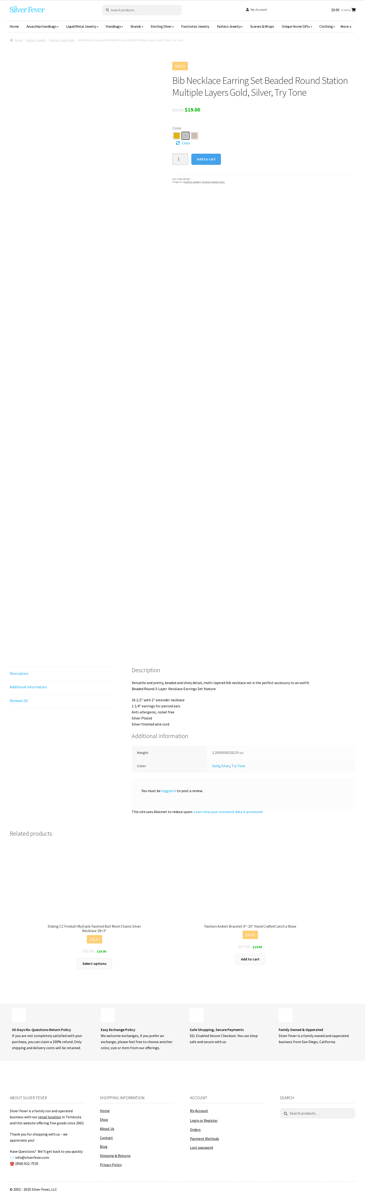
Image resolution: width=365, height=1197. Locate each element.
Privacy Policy (111, 1164)
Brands (136, 26)
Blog (104, 1146)
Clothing (326, 26)
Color (177, 128)
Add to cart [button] (250, 959)
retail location (49, 1117)
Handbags (113, 26)
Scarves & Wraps (262, 26)
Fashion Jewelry (229, 26)
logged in (168, 790)
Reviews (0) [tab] (19, 700)
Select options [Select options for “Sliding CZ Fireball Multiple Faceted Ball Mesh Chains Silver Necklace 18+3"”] (94, 963)
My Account (259, 9)
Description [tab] (19, 673)
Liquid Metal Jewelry (81, 26)
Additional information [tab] (28, 687)
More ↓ (346, 26)
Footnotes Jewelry (195, 26)
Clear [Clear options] (186, 143)
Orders (195, 1129)
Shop (104, 1119)
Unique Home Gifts (296, 26)
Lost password (201, 1147)
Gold (216, 765)
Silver (225, 765)
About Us (107, 1128)
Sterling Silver (161, 26)
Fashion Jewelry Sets (62, 40)
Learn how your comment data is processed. (228, 811)
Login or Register (204, 1120)
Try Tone (238, 765)
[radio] (176, 135)
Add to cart (206, 159)
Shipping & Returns (115, 1155)
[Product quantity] (180, 159)
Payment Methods (204, 1138)
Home (14, 26)
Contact (106, 1137)
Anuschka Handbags (42, 26)
